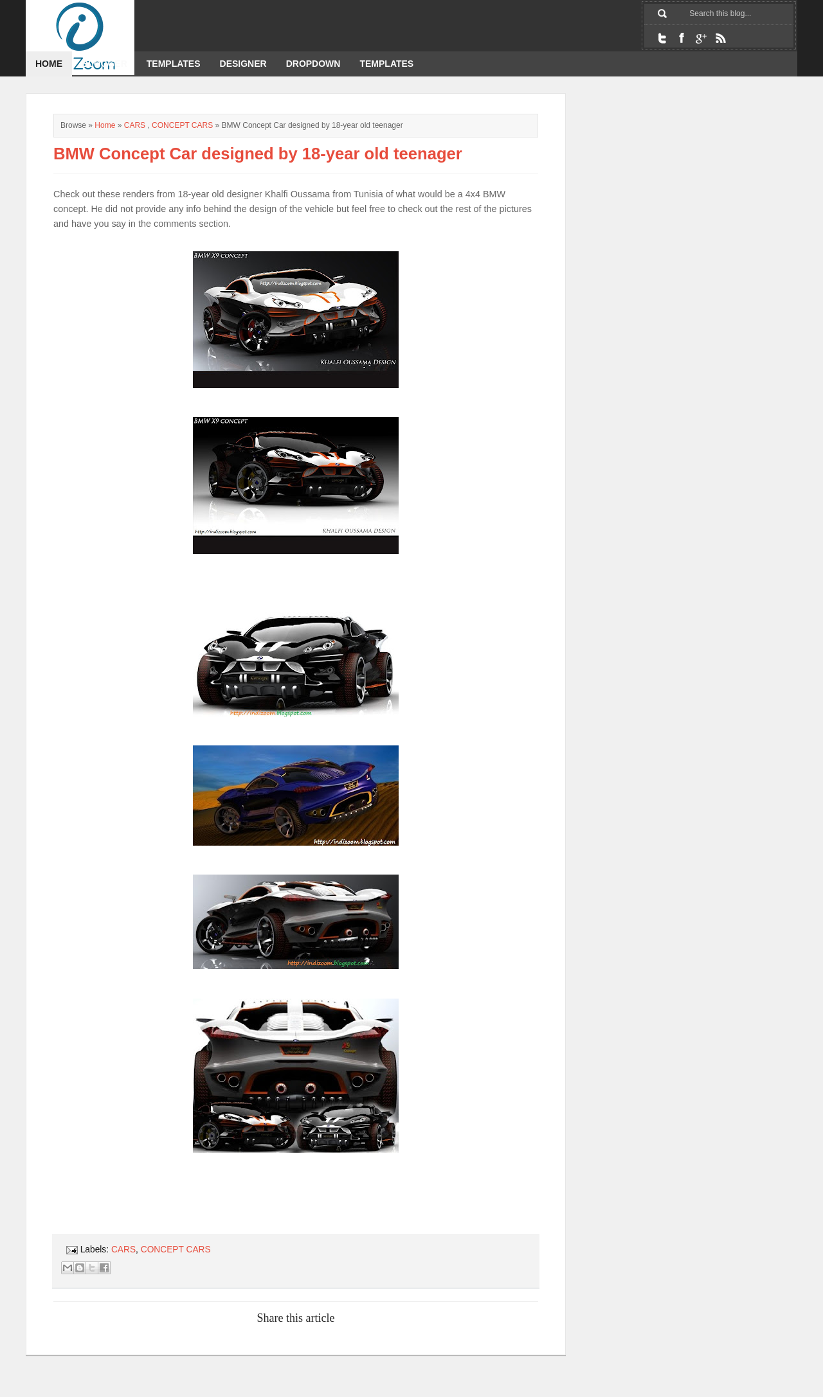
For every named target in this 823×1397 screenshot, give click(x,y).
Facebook (681, 38)
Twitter (662, 38)
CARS (134, 125)
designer (243, 63)
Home (48, 63)
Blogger (104, 63)
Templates (174, 63)
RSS (720, 38)
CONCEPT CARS (182, 125)
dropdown (313, 63)
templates (386, 63)
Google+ (700, 38)
